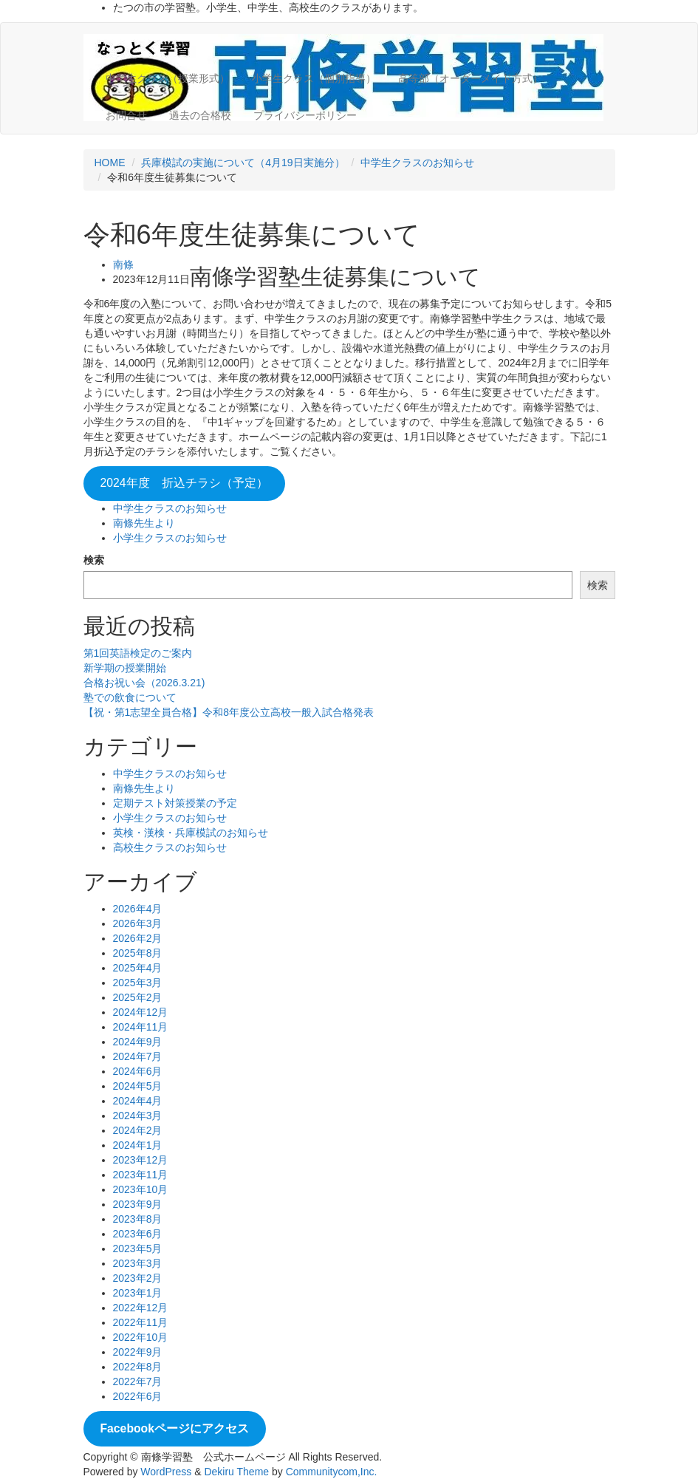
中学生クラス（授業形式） (168, 78)
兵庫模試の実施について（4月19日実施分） (242, 162)
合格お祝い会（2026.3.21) (144, 683)
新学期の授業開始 (124, 668)
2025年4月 (137, 968)
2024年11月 (140, 1027)
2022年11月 (140, 1322)
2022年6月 (137, 1396)
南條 (123, 264)
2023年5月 (137, 1248)
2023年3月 (137, 1263)
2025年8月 (137, 953)
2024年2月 (137, 1130)
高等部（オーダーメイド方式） (470, 78)
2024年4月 (137, 1101)
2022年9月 (137, 1352)
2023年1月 (137, 1293)
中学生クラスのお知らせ (417, 162)
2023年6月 (137, 1234)
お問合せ (126, 115)
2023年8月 (137, 1219)
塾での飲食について (130, 697)
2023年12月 (140, 1160)
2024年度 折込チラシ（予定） (183, 483)
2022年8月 (137, 1367)
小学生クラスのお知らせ (170, 538)
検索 (93, 560)
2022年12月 (140, 1308)
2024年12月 (140, 1012)
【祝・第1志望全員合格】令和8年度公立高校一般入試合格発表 (228, 712)
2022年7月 (137, 1381)
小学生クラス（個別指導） (314, 78)
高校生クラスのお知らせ (170, 847)
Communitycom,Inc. (331, 1472)
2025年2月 (137, 997)
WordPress (165, 1472)
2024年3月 (137, 1115)
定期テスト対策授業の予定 (175, 803)
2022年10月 (140, 1337)
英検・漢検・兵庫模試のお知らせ (190, 832)
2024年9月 (137, 1042)
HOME (110, 162)
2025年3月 (137, 982)
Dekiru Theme (236, 1472)
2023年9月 (137, 1204)
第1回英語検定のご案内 (138, 653)
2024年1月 (137, 1145)
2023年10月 (140, 1189)
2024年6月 (137, 1071)
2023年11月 (140, 1175)
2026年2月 (137, 938)
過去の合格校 (200, 115)
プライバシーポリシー (305, 115)
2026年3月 (137, 923)
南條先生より (144, 523)
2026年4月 (137, 909)
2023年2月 (137, 1278)
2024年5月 (137, 1086)
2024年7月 (137, 1056)
